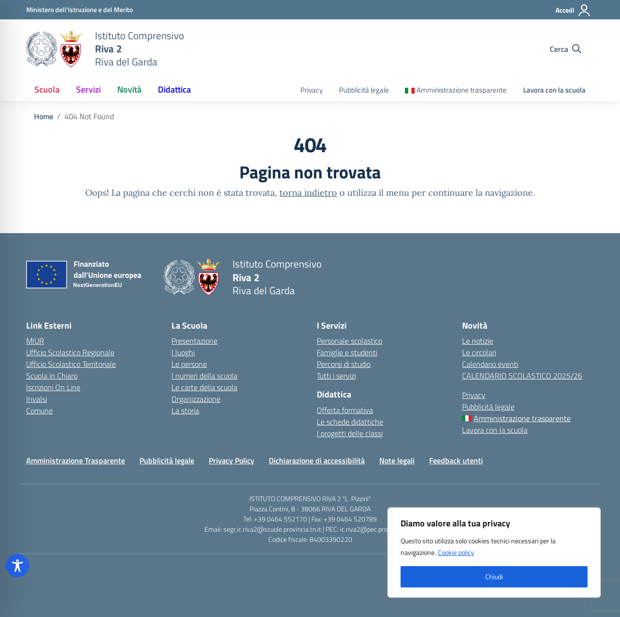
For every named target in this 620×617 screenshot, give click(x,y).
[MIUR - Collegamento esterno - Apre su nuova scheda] (79, 9)
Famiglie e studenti (347, 352)
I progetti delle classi (350, 433)
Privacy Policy (231, 460)
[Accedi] (573, 10)
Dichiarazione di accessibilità (317, 460)
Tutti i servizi (336, 375)
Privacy (311, 89)
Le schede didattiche (350, 421)
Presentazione (194, 341)
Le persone (189, 364)
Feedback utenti (456, 460)
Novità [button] (129, 89)
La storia (185, 410)
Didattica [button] (174, 89)
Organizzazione (195, 399)
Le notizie (477, 341)
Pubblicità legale (364, 89)
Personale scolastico (349, 341)
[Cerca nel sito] (565, 49)
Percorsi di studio (344, 364)
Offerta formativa (345, 410)
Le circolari (479, 352)
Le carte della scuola (204, 387)
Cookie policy (456, 552)
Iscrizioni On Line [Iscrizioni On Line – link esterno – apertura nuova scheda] (53, 387)
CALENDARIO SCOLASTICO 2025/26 (522, 375)
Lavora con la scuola (554, 89)
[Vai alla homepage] (54, 49)
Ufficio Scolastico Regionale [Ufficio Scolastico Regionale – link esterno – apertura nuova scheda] (70, 352)
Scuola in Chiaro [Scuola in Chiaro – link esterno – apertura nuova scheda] (52, 375)
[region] (494, 552)
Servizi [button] (88, 89)
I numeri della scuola (204, 375)
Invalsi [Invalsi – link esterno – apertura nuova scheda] (36, 399)
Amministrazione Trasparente (75, 460)
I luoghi (183, 352)
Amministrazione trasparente (462, 89)
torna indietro (308, 192)
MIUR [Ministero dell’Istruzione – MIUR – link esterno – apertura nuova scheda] (35, 341)
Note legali (397, 460)
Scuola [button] (47, 89)
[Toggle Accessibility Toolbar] (17, 565)
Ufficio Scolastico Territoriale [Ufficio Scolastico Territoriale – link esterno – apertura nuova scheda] (71, 364)
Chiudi (494, 576)
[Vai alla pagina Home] (43, 116)
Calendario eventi (490, 364)
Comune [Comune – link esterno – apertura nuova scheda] (39, 410)
